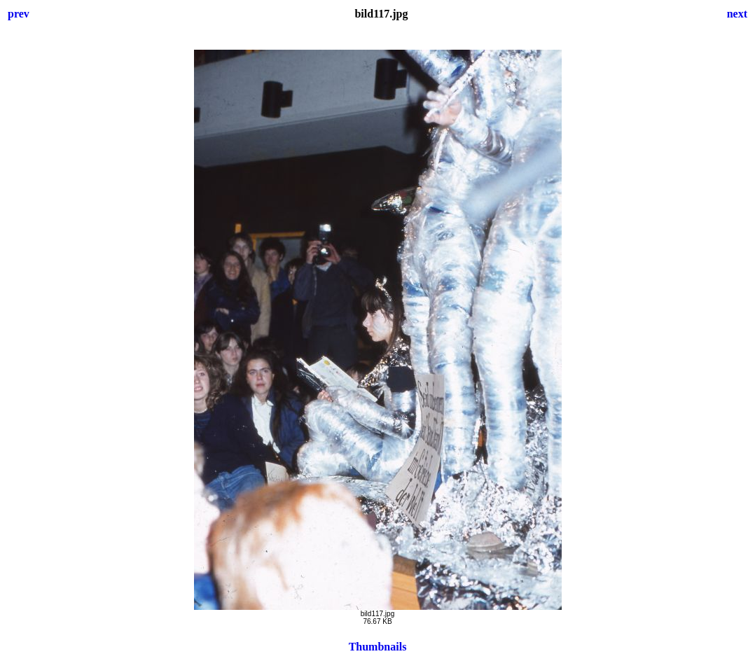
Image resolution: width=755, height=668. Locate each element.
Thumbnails (378, 647)
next (737, 14)
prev (18, 14)
